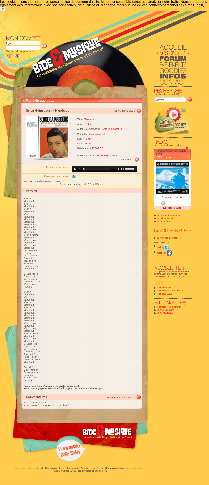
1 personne (28, 181)
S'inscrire (9, 51)
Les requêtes (163, 221)
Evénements (73, 468)
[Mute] (122, 169)
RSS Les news (164, 288)
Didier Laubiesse (166, 157)
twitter (163, 247)
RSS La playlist (164, 294)
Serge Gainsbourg (39, 110)
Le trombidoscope (166, 310)
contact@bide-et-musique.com (93, 471)
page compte (160, 276)
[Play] (75, 169)
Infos (93, 468)
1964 (88, 124)
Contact (100, 468)
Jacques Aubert (97, 134)
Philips (88, 143)
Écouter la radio (172, 207)
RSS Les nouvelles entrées (170, 291)
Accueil (39, 468)
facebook (164, 253)
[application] (104, 169)
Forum (62, 468)
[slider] (98, 169)
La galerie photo (165, 313)
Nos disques (51, 468)
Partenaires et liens (115, 468)
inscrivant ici (185, 276)
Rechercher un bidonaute (169, 307)
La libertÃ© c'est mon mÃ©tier (172, 151)
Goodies (85, 468)
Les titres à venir (165, 218)
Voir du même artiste (125, 110)
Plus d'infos (127, 159)
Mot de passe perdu (25, 51)
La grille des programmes (169, 215)
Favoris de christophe (172, 197)
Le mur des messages (167, 238)
